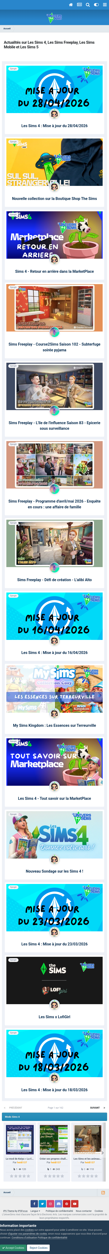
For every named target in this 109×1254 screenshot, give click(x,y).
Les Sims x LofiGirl (54, 1017)
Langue (35, 1211)
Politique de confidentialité (59, 1211)
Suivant (95, 1107)
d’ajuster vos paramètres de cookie (27, 1233)
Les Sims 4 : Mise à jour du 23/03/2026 (54, 944)
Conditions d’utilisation (24, 1237)
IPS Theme (8, 1211)
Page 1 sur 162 (56, 1107)
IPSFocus (23, 1211)
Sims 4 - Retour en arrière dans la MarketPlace (54, 271)
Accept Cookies (13, 1247)
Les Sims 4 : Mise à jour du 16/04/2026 (54, 653)
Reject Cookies (38, 1247)
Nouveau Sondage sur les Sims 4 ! (54, 871)
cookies (29, 1229)
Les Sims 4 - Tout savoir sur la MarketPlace (54, 798)
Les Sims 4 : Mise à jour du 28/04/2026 (54, 126)
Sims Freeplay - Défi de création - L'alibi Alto (54, 580)
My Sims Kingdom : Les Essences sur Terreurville (54, 725)
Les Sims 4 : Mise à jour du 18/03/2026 (54, 1090)
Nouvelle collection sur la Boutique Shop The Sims (54, 198)
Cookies (99, 1211)
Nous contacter (84, 1211)
